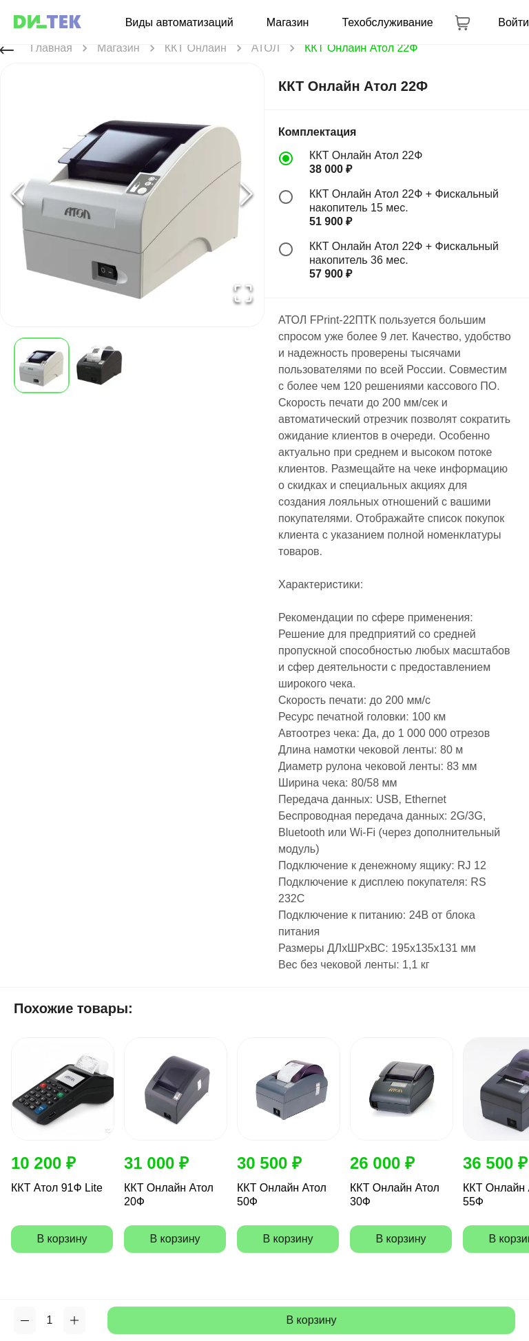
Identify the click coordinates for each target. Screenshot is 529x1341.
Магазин (288, 22)
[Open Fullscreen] (243, 294)
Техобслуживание (387, 22)
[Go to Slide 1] (42, 365)
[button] (132, 194)
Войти (513, 22)
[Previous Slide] (18, 195)
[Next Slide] (246, 195)
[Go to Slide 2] (99, 365)
